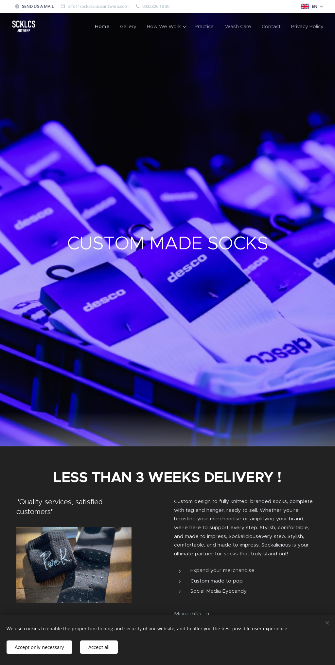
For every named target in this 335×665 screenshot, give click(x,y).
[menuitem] (104, 26)
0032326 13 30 (155, 6)
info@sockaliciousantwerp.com (98, 6)
